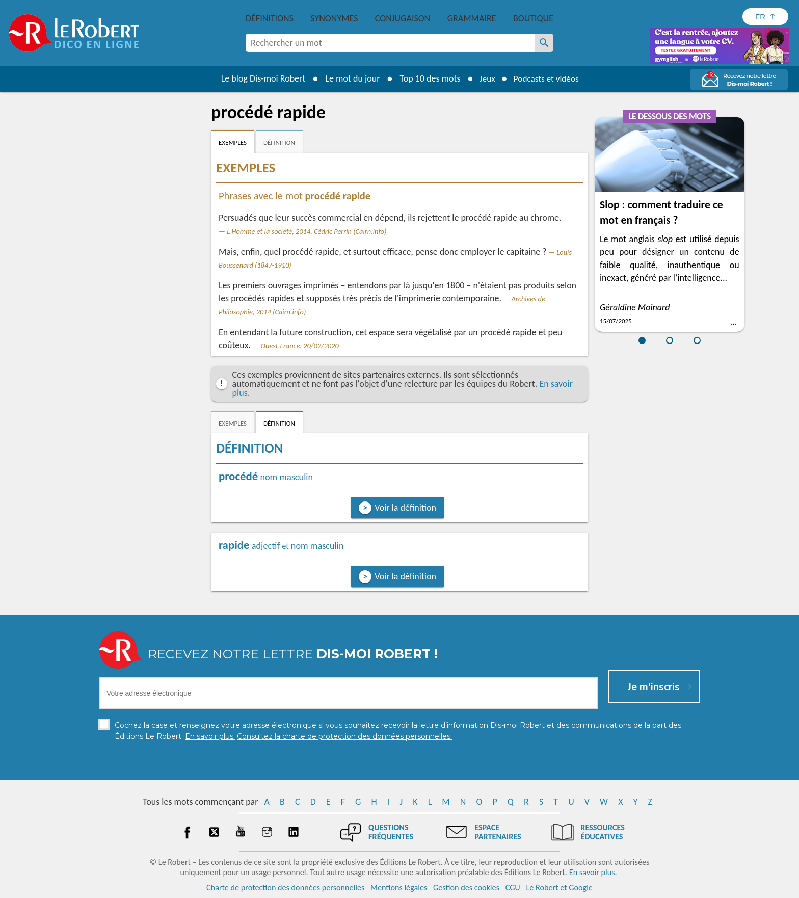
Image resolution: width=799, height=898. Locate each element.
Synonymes (334, 18)
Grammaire (471, 18)
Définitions (270, 18)
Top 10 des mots (426, 78)
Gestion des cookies (466, 887)
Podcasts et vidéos (547, 78)
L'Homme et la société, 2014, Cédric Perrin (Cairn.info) (306, 231)
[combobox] (390, 43)
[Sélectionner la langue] (765, 16)
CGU (512, 887)
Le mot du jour (349, 78)
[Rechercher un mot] (544, 43)
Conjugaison (402, 18)
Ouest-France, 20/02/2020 (300, 345)
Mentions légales (398, 887)
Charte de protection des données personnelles (285, 887)
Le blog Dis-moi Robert (260, 78)
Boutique (533, 18)
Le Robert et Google (559, 887)
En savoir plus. (593, 872)
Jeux (485, 78)
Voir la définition (405, 507)
